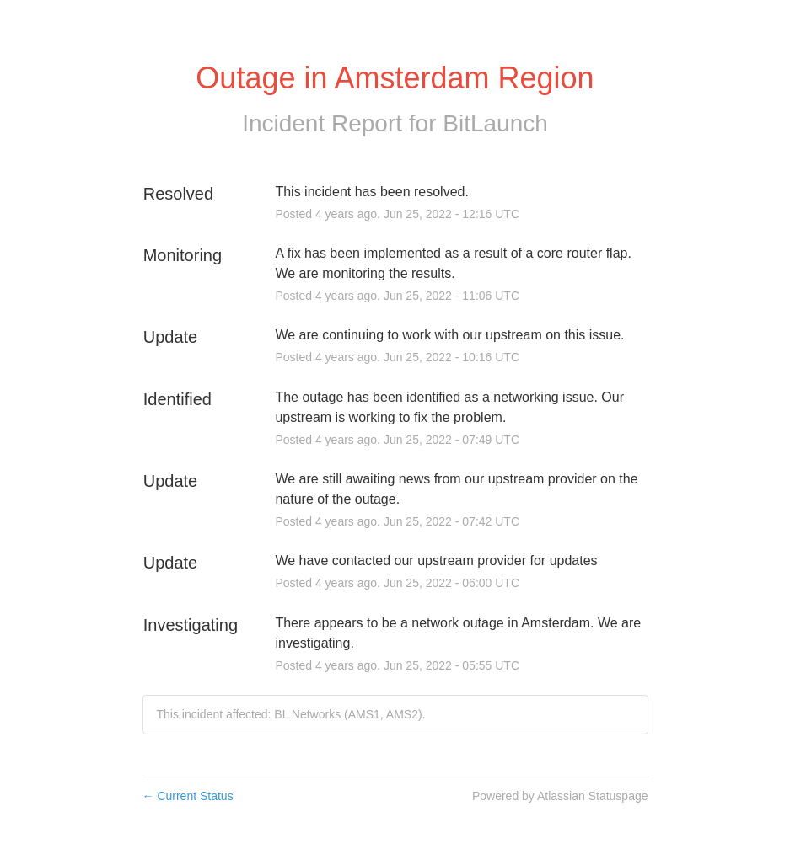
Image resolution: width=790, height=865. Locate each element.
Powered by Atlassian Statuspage (560, 796)
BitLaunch (495, 123)
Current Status (188, 796)
